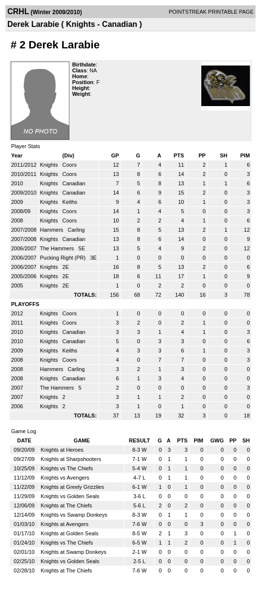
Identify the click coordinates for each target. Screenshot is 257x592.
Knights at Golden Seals (69, 533)
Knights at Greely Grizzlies (72, 487)
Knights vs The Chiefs (67, 468)
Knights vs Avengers (65, 478)
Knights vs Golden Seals (70, 496)
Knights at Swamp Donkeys (74, 552)
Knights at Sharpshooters (71, 459)
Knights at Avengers (64, 524)
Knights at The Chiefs (66, 505)
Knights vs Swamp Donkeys (74, 515)
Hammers (52, 230)
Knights (50, 165)
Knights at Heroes (62, 450)
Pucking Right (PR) (63, 258)
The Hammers (58, 248)
